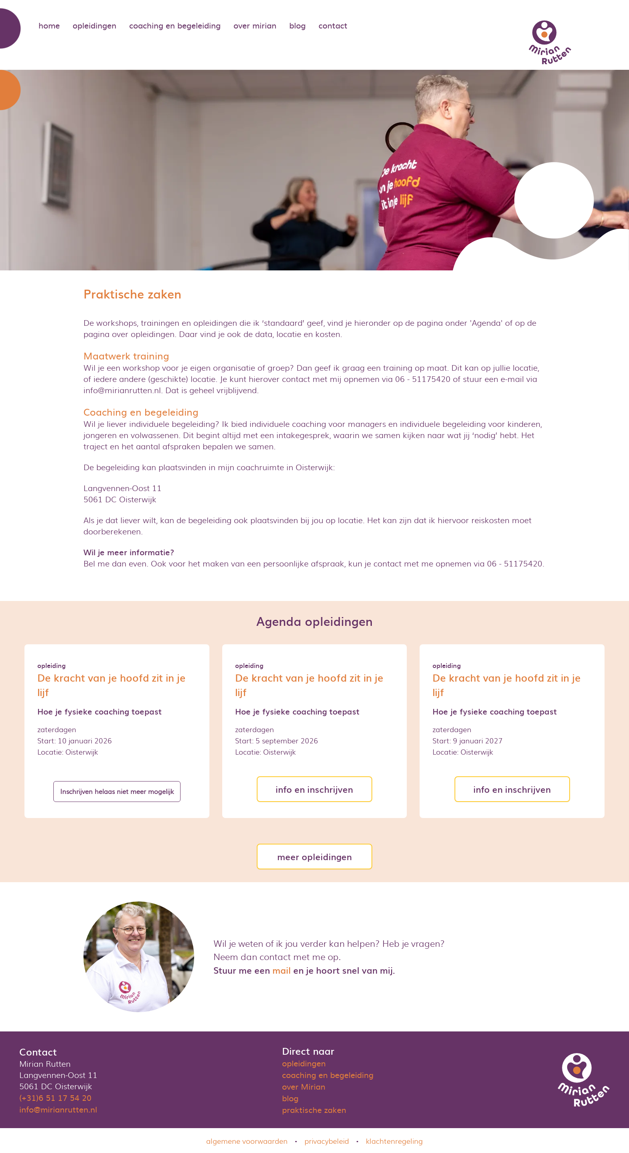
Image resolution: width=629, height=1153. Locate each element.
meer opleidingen (314, 856)
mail (281, 969)
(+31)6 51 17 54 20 (55, 1097)
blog (297, 25)
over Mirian (303, 1086)
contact (333, 25)
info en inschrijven (314, 789)
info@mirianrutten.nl (58, 1109)
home (49, 25)
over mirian (254, 25)
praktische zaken (314, 1109)
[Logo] (550, 42)
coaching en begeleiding (175, 25)
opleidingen (94, 25)
